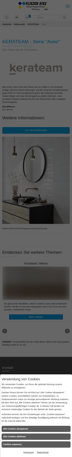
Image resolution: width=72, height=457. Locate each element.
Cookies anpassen (12, 444)
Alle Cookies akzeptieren (15, 429)
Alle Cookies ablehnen (14, 436)
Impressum (28, 452)
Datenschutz (43, 452)
